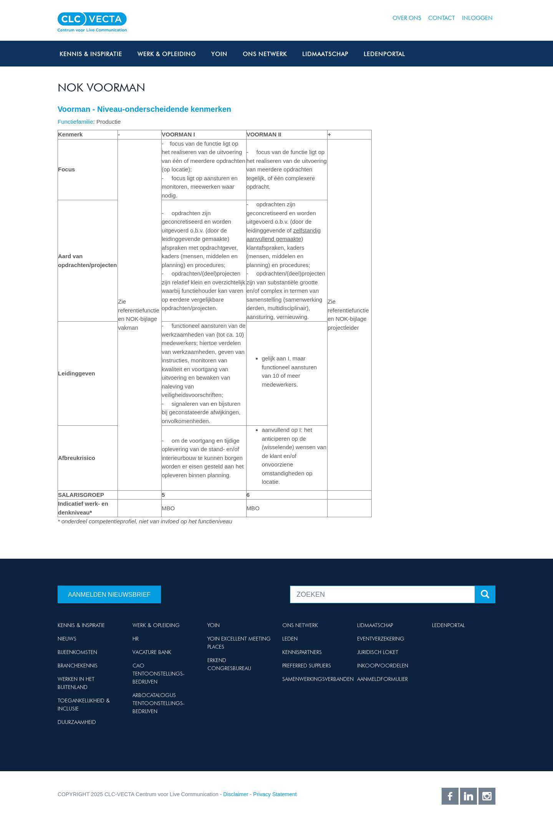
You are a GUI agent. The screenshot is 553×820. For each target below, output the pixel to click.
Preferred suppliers (306, 665)
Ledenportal (384, 54)
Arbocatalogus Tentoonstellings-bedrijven (158, 703)
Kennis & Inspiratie (91, 54)
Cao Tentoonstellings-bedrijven (158, 673)
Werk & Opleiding (166, 54)
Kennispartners (302, 652)
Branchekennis (78, 665)
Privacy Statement (275, 794)
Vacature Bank (151, 652)
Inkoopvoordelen (382, 665)
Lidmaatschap (325, 54)
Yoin (219, 54)
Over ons (406, 18)
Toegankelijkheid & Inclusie (84, 704)
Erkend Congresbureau (229, 664)
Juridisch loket (377, 652)
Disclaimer (235, 794)
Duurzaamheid (77, 722)
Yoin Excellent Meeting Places (239, 643)
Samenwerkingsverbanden (318, 679)
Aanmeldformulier (382, 679)
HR (135, 639)
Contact (441, 18)
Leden (290, 639)
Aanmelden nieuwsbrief (109, 594)
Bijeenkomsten (77, 652)
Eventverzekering (380, 639)
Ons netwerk (265, 54)
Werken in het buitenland (76, 683)
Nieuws (67, 639)
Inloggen (477, 18)
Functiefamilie (75, 121)
